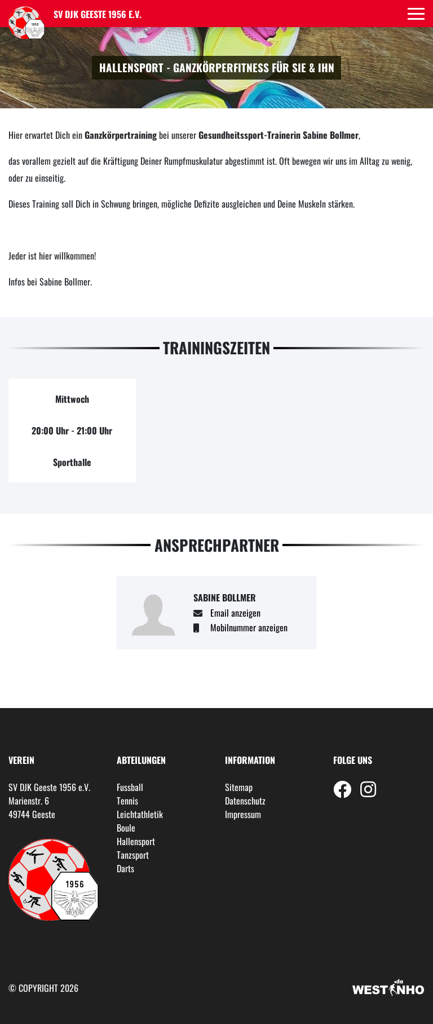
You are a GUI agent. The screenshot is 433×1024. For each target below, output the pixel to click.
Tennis (127, 800)
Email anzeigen (235, 612)
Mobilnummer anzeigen (249, 627)
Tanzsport (133, 855)
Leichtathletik (140, 814)
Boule (126, 827)
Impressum (243, 814)
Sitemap (239, 787)
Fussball (130, 787)
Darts (125, 868)
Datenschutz (245, 800)
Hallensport (136, 841)
